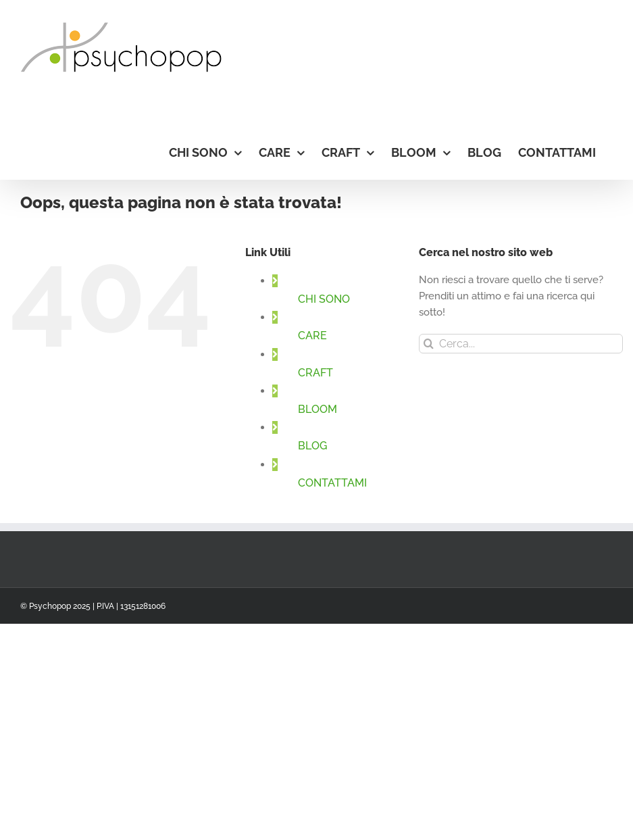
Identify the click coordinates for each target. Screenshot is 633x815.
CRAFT (315, 372)
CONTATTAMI (332, 482)
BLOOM (317, 409)
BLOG (312, 445)
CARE (312, 335)
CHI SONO (324, 299)
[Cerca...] (521, 343)
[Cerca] (428, 343)
